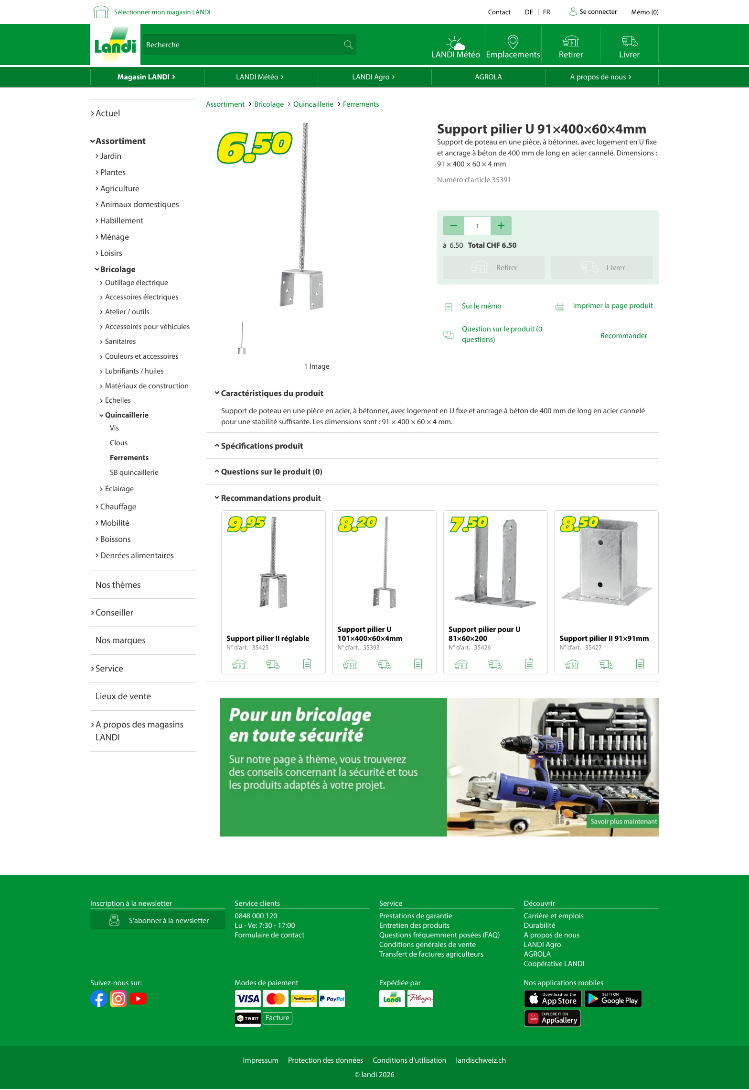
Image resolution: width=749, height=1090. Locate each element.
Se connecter (598, 11)
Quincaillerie (127, 415)
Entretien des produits (414, 925)
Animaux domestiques (139, 203)
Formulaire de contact (270, 935)
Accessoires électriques (141, 297)
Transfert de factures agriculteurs (431, 954)
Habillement (121, 220)
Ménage (114, 236)
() (645, 11)
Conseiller (114, 612)
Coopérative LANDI (554, 964)
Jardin (110, 155)
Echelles (118, 400)
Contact (499, 11)
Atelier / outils (127, 312)
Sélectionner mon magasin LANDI (162, 11)
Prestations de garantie (415, 916)
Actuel (108, 113)
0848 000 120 (256, 916)
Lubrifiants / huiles (134, 371)
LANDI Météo (257, 77)
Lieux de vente (123, 696)
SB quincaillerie (134, 472)
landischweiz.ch (481, 1060)
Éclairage (119, 489)
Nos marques (121, 640)
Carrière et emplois (554, 916)
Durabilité (540, 925)
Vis (114, 428)
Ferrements (129, 457)
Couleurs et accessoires (141, 356)
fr (546, 11)
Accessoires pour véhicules (147, 326)
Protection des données (326, 1060)
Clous (119, 443)
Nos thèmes (118, 584)
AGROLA (488, 77)
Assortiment (121, 140)
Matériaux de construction (147, 386)
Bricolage (118, 269)
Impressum (260, 1060)
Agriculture (119, 188)
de (529, 11)
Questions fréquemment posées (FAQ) (439, 935)
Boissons (115, 538)
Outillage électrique (136, 282)
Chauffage (118, 506)
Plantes (113, 171)
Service (109, 668)
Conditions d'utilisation (409, 1060)
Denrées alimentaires (137, 555)
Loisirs (111, 252)
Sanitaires (120, 341)
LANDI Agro (370, 77)
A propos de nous (598, 77)
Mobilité (114, 522)
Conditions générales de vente (427, 944)
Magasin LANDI (144, 77)
